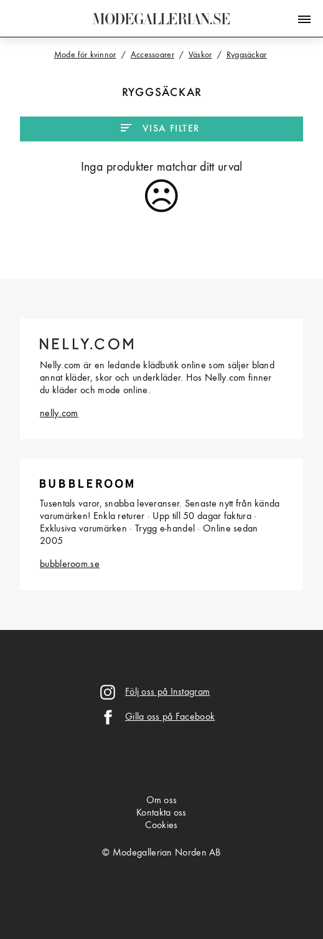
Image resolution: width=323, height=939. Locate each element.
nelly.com (59, 414)
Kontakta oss (161, 813)
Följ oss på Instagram (167, 692)
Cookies (161, 826)
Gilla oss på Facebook (170, 717)
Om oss (161, 801)
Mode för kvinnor (85, 54)
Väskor (200, 54)
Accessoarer (152, 54)
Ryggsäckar (247, 54)
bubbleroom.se (70, 565)
